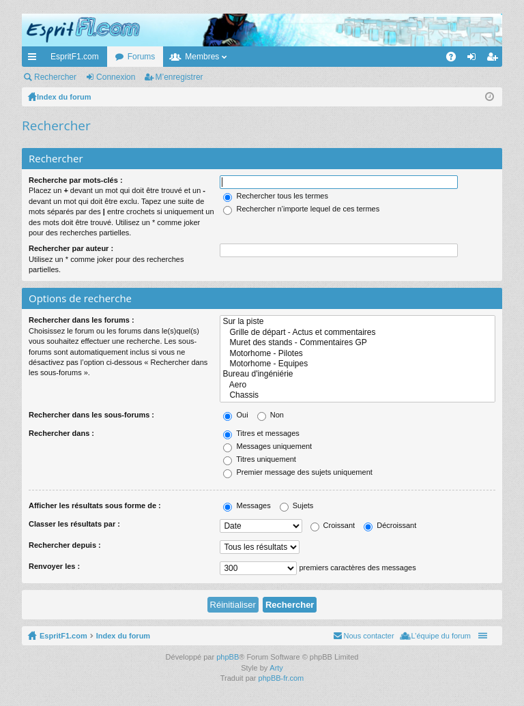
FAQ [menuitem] (455, 59)
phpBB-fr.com (281, 678)
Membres (202, 56)
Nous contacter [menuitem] (369, 636)
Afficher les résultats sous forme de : (95, 505)
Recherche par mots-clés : (76, 180)
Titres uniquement (259, 459)
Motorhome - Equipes (357, 364)
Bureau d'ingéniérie (357, 374)
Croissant (332, 525)
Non (270, 415)
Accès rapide (34, 59)
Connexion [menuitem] (474, 59)
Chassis (357, 395)
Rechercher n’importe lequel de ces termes (301, 209)
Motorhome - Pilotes (357, 354)
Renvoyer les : (54, 566)
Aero (357, 385)
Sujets (297, 505)
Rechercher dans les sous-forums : (91, 415)
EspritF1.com (74, 56)
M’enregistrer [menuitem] (495, 59)
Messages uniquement (267, 446)
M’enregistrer (179, 77)
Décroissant (390, 525)
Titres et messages (261, 433)
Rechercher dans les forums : (81, 320)
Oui (235, 415)
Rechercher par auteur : (71, 248)
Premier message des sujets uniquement (297, 472)
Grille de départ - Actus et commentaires (357, 332)
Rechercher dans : (61, 433)
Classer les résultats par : (74, 524)
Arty (276, 668)
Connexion (115, 77)
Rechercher (55, 77)
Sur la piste (357, 322)
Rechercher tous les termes (275, 196)
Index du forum (123, 636)
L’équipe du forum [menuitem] (441, 636)
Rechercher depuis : (65, 545)
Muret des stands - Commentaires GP (357, 343)
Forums (142, 56)
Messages (246, 505)
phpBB (227, 657)
